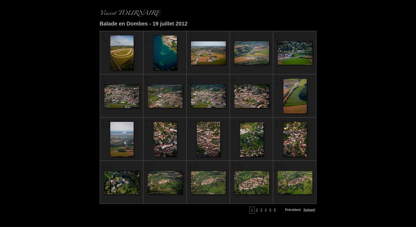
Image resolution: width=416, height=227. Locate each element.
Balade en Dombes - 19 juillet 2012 (144, 24)
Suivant (309, 210)
